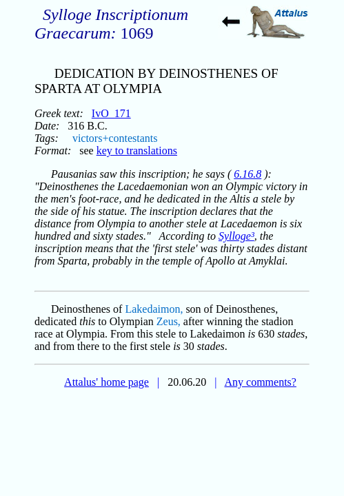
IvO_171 (111, 113)
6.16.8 (247, 174)
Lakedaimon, (154, 309)
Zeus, (168, 321)
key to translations (137, 150)
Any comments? (260, 382)
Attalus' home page (106, 382)
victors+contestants (115, 138)
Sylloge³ (236, 236)
